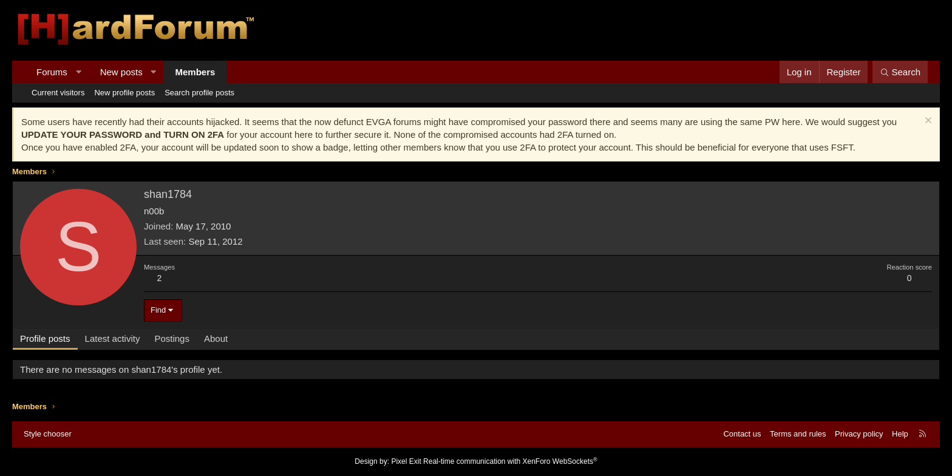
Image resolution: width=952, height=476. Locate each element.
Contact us (742, 433)
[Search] (900, 72)
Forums (51, 72)
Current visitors (58, 92)
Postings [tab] (171, 338)
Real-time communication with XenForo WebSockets (510, 461)
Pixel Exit (406, 461)
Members (195, 72)
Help (900, 433)
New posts (121, 72)
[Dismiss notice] (927, 121)
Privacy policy (859, 433)
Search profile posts (199, 92)
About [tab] (216, 338)
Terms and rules (798, 433)
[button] (78, 72)
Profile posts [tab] (45, 338)
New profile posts (124, 92)
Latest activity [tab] (112, 338)
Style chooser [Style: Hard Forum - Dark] (48, 433)
